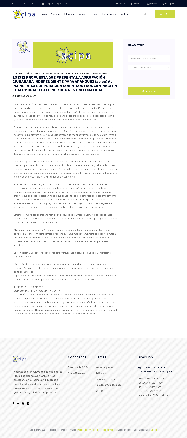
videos (82, 14)
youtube (152, 3)
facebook (136, 3)
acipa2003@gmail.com (55, 3)
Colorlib (154, 430)
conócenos (109, 14)
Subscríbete (149, 91)
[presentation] (150, 78)
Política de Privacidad (87, 430)
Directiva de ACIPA (78, 367)
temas (94, 14)
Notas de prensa (105, 367)
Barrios (99, 390)
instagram (169, 3)
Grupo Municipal (76, 373)
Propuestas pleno (105, 379)
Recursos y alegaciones (108, 385)
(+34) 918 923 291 (22, 3)
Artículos (101, 373)
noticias (55, 14)
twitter (120, 3)
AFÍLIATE (165, 14)
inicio (44, 14)
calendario (69, 14)
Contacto (125, 14)
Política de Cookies (108, 430)
